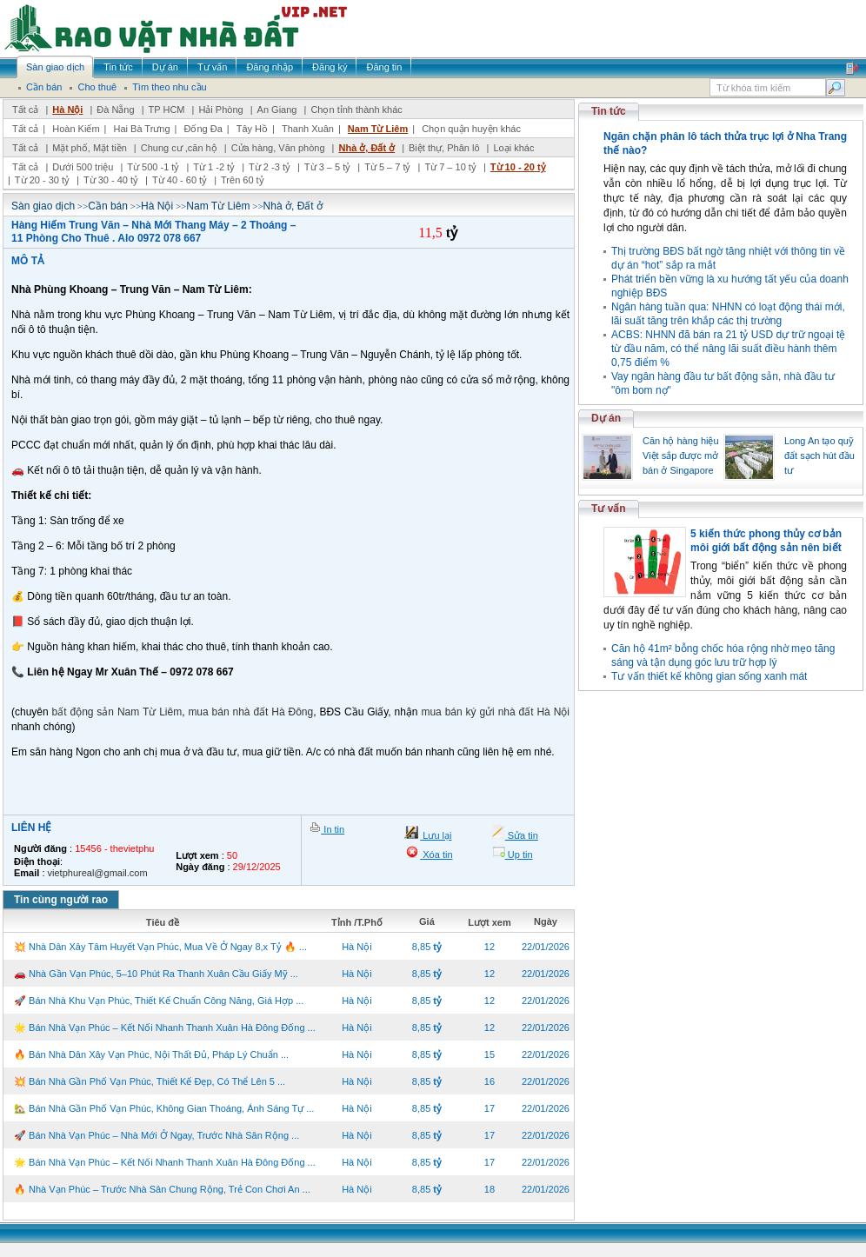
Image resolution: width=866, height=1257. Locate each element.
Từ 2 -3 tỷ (269, 167)
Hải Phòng (220, 109)
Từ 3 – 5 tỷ (327, 167)
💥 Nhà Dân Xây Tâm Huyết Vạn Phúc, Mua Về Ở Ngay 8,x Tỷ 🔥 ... (160, 946)
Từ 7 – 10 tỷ (450, 167)
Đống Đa (203, 128)
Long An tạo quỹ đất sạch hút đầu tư (819, 456)
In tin (332, 829)
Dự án (606, 418)
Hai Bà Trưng (141, 128)
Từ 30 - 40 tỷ (110, 180)
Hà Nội (67, 109)
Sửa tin (521, 835)
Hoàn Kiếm (75, 128)
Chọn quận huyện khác (471, 128)
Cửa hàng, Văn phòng (278, 148)
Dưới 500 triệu (82, 167)
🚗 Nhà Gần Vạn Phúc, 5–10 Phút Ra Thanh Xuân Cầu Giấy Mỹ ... (156, 973)
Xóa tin (436, 854)
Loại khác (513, 148)
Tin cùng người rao (61, 900)
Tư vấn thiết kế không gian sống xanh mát (709, 676)
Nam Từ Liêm (378, 128)
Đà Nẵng (115, 109)
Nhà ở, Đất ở (366, 148)
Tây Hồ (252, 128)
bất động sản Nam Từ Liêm (117, 712)
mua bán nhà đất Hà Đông (250, 712)
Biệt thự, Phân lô (444, 148)
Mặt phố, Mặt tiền (89, 148)
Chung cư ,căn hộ (179, 148)
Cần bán (108, 206)
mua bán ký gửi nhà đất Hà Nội (495, 712)
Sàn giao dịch (43, 206)
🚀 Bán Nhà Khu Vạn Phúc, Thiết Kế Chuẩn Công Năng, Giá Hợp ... (158, 1000)
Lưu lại (435, 835)
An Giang (277, 109)
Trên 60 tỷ (242, 180)
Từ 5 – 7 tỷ (387, 167)
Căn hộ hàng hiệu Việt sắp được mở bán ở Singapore (681, 456)
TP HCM (167, 109)
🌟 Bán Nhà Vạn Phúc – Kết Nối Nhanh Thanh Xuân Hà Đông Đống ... (165, 1027)
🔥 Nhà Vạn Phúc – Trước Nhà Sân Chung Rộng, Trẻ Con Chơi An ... (162, 1189)
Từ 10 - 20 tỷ (518, 167)
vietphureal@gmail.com (98, 873)
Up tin (519, 854)
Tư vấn (608, 508)
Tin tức (608, 111)
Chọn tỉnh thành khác (356, 109)
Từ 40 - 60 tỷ (179, 180)
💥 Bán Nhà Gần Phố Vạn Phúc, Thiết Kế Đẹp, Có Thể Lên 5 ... (149, 1081)
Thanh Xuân (308, 128)
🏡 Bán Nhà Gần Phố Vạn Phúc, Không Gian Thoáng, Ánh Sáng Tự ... (164, 1108)
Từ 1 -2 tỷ (214, 167)
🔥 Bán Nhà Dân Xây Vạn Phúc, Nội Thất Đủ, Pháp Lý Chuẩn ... (151, 1054)
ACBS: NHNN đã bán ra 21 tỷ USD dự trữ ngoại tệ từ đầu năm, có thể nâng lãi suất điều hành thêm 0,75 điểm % (728, 349)
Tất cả (25, 109)
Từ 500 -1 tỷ (153, 167)
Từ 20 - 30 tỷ (42, 180)
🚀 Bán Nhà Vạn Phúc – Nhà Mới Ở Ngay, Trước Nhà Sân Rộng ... (156, 1135)
